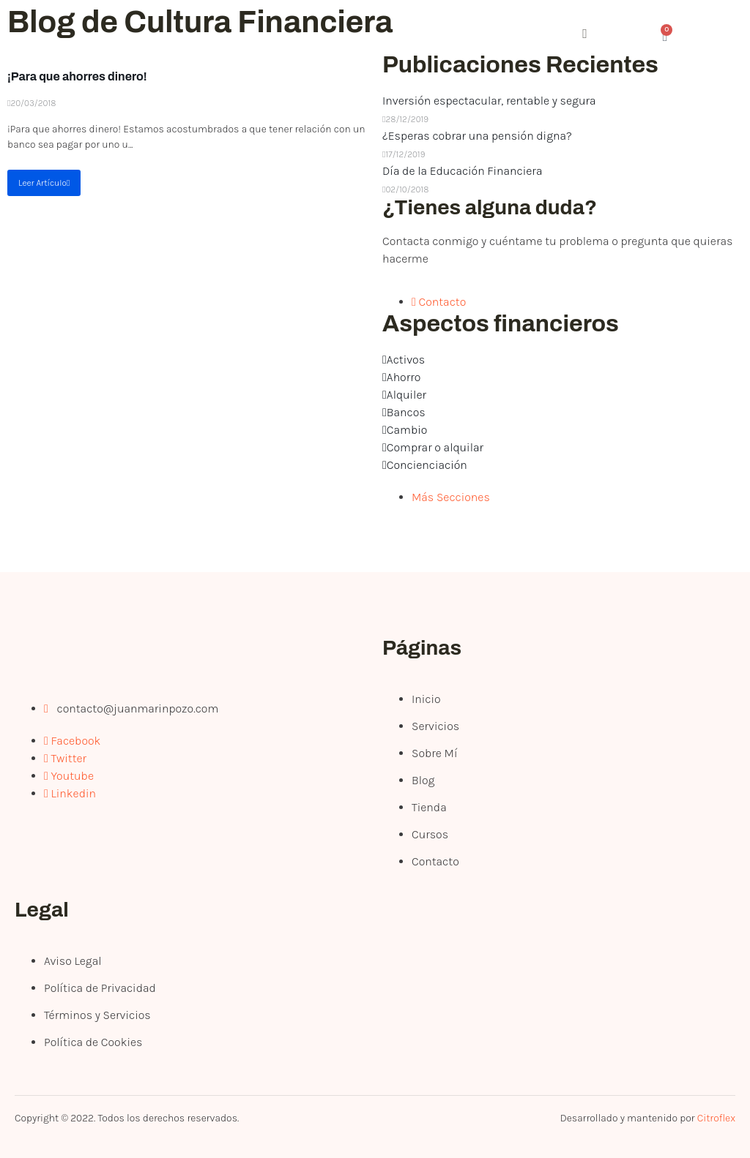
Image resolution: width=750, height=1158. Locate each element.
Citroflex (716, 1118)
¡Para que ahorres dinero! (77, 76)
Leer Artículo (44, 183)
